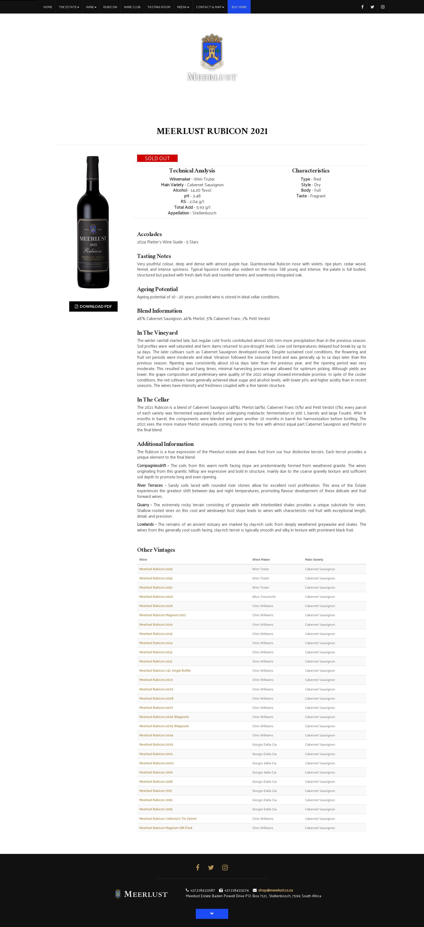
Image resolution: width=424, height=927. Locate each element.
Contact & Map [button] (210, 7)
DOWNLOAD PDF (93, 306)
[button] (212, 914)
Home (49, 7)
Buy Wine (239, 7)
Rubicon (110, 7)
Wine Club (132, 7)
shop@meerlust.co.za (275, 889)
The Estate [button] (69, 7)
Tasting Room (158, 7)
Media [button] (183, 7)
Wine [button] (91, 7)
